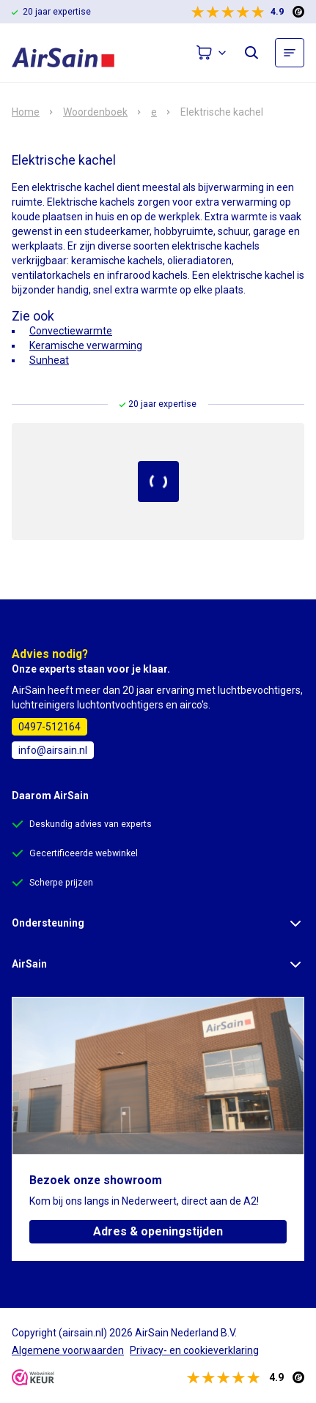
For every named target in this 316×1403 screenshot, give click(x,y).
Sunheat (49, 360)
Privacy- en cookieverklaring (194, 1350)
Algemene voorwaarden (68, 1350)
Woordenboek (95, 112)
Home (26, 112)
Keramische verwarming (85, 345)
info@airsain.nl (52, 750)
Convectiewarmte (70, 331)
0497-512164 (49, 727)
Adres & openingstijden (158, 1231)
